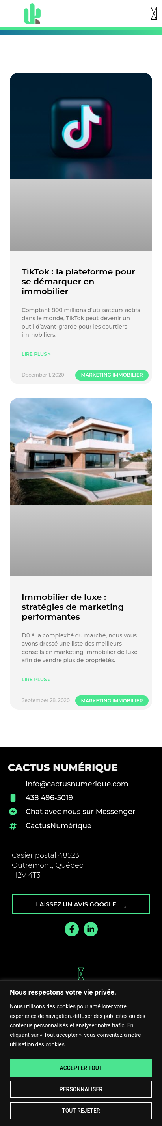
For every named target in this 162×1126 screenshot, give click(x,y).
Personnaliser (81, 1089)
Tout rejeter (81, 1110)
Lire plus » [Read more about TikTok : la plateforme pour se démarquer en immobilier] (36, 354)
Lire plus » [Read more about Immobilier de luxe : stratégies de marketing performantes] (36, 679)
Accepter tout (81, 1068)
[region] (81, 1053)
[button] (153, 13)
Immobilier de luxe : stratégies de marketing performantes (73, 607)
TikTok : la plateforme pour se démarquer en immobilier (78, 281)
